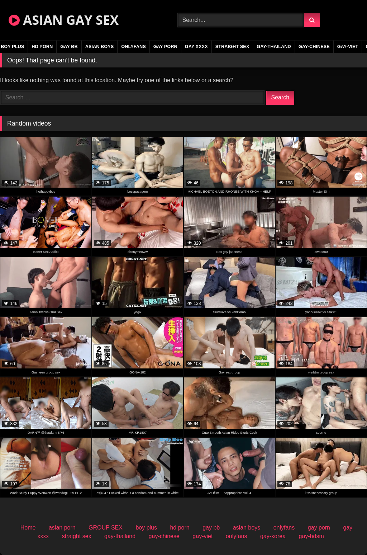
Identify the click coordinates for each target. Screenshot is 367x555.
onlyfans (133, 46)
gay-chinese (314, 46)
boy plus (146, 528)
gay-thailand (274, 46)
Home (28, 528)
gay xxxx (196, 46)
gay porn (165, 46)
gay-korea (273, 536)
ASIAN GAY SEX (64, 20)
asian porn (62, 528)
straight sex (232, 46)
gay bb (68, 46)
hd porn (42, 46)
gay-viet (347, 46)
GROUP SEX (106, 528)
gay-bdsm (311, 536)
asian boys (99, 46)
